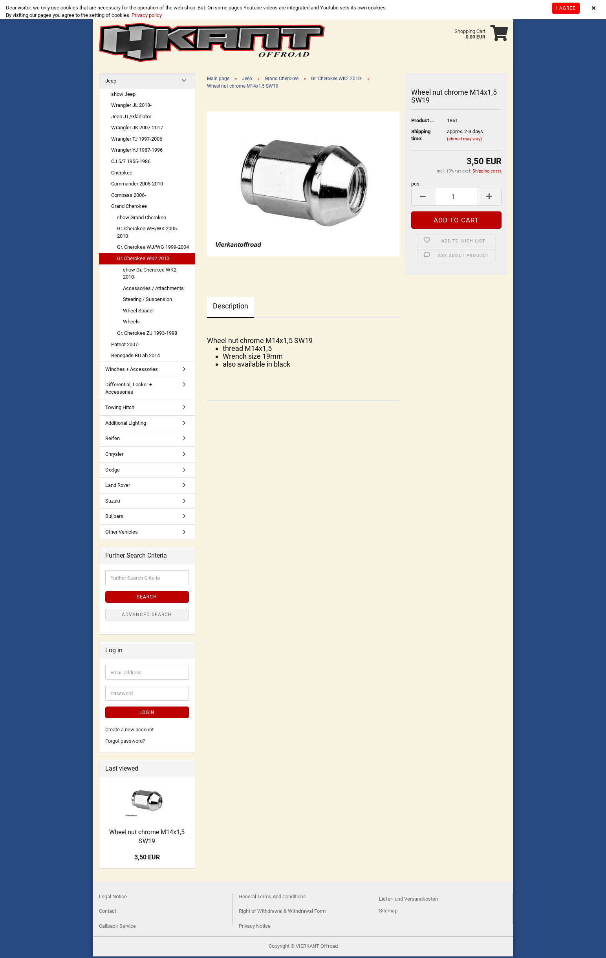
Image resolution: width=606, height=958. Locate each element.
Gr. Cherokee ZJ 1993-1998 (147, 335)
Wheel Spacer (138, 312)
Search (147, 598)
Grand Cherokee (129, 208)
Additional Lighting (125, 425)
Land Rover (117, 487)
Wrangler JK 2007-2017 (137, 129)
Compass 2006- (128, 197)
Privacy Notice (255, 927)
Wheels (131, 323)
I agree (566, 8)
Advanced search (147, 616)
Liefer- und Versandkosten (408, 900)
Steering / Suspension (147, 301)
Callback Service (117, 927)
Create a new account (129, 731)
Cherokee (121, 174)
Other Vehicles (121, 533)
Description (230, 307)
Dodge (112, 471)
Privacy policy (146, 15)
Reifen (112, 440)
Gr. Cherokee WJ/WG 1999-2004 (153, 248)
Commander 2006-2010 (137, 185)
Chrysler (114, 456)
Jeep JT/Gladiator (131, 118)
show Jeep (123, 96)
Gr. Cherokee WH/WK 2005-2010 (147, 233)
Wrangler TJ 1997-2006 (136, 140)
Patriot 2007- (125, 346)
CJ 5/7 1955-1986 (130, 163)
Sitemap (388, 912)
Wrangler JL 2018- (131, 107)
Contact (107, 913)
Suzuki (112, 502)
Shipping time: (420, 136)
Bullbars (114, 518)
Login (147, 714)
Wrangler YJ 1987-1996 (137, 151)
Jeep (110, 82)
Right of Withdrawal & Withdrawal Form (282, 913)
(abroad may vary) (464, 140)
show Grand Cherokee (141, 219)
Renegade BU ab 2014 (135, 357)
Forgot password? (125, 742)
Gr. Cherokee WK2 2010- (144, 260)
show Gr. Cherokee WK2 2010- (149, 275)
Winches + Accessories (131, 371)
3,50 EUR (147, 859)
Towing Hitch (119, 409)
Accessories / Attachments (153, 290)
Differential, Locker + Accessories (128, 389)
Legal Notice (113, 898)
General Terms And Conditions (272, 898)
